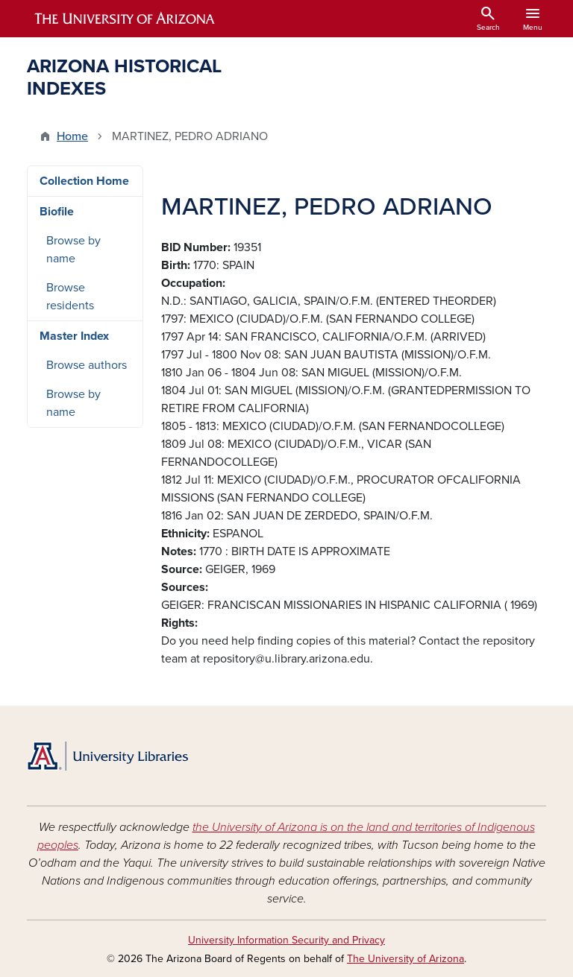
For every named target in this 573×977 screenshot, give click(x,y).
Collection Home (84, 181)
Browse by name (73, 249)
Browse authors (86, 365)
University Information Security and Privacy (286, 940)
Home (72, 136)
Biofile (57, 211)
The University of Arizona (405, 958)
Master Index (74, 336)
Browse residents (70, 296)
